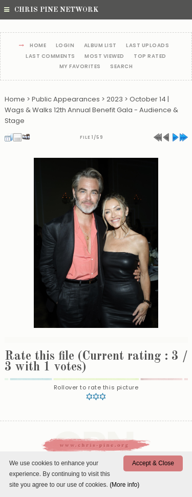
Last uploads (147, 46)
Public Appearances (66, 99)
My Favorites (80, 67)
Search (121, 67)
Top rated (150, 56)
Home (38, 46)
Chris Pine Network (51, 9)
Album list (100, 46)
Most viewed (104, 56)
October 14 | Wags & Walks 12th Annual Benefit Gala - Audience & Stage (91, 110)
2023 (114, 99)
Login (65, 46)
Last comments (50, 56)
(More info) (124, 484)
